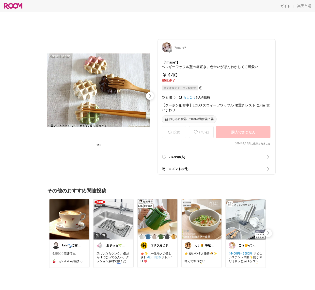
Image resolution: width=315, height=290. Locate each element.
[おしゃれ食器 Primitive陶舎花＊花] (189, 119)
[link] (69, 219)
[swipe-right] (150, 96)
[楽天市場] (304, 6)
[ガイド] (285, 6)
